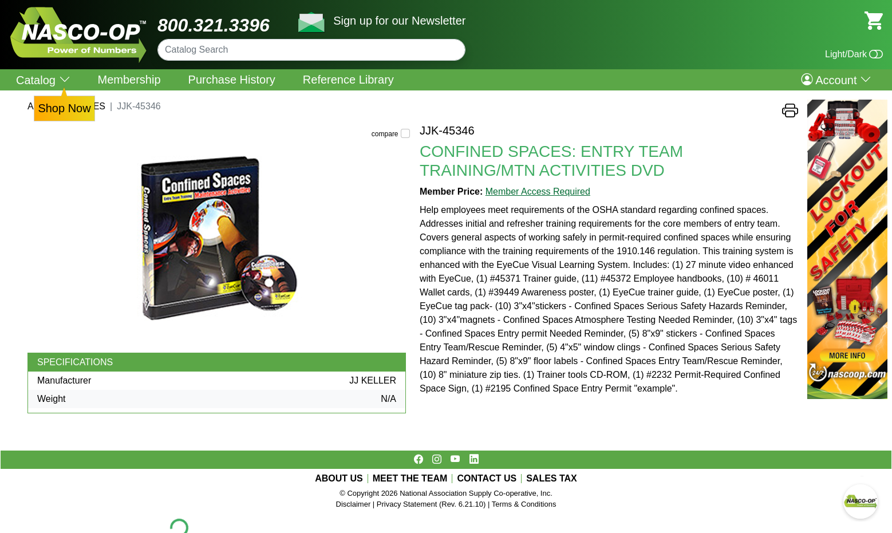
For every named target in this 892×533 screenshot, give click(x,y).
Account (836, 79)
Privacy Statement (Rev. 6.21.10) (431, 504)
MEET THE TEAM (410, 478)
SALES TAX (551, 478)
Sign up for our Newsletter (399, 20)
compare (385, 134)
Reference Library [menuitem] (348, 79)
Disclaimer (353, 504)
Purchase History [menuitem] (231, 79)
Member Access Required (538, 191)
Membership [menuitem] (129, 79)
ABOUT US (339, 478)
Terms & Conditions (524, 504)
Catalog (43, 80)
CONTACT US (486, 478)
